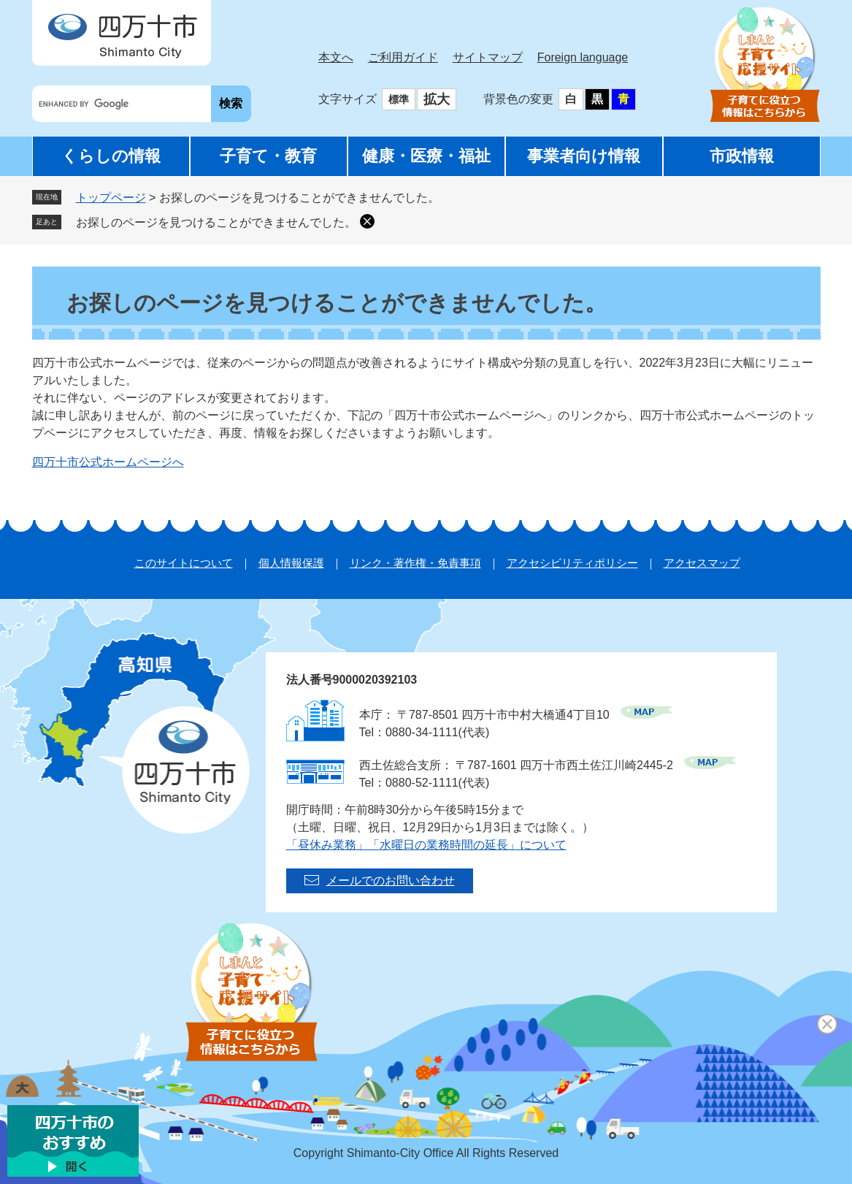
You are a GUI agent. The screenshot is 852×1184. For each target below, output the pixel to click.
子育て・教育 (268, 156)
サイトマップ (488, 57)
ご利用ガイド (403, 57)
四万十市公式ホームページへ (108, 462)
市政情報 (742, 156)
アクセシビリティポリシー (572, 563)
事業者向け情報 (583, 156)
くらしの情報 (111, 156)
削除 (367, 221)
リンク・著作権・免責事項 (415, 563)
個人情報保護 (291, 563)
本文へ (335, 57)
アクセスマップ (702, 563)
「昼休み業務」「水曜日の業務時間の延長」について (426, 845)
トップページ (111, 197)
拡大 (436, 99)
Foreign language (583, 57)
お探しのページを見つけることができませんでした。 (216, 222)
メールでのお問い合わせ (390, 880)
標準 (398, 99)
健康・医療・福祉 (426, 156)
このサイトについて (183, 563)
